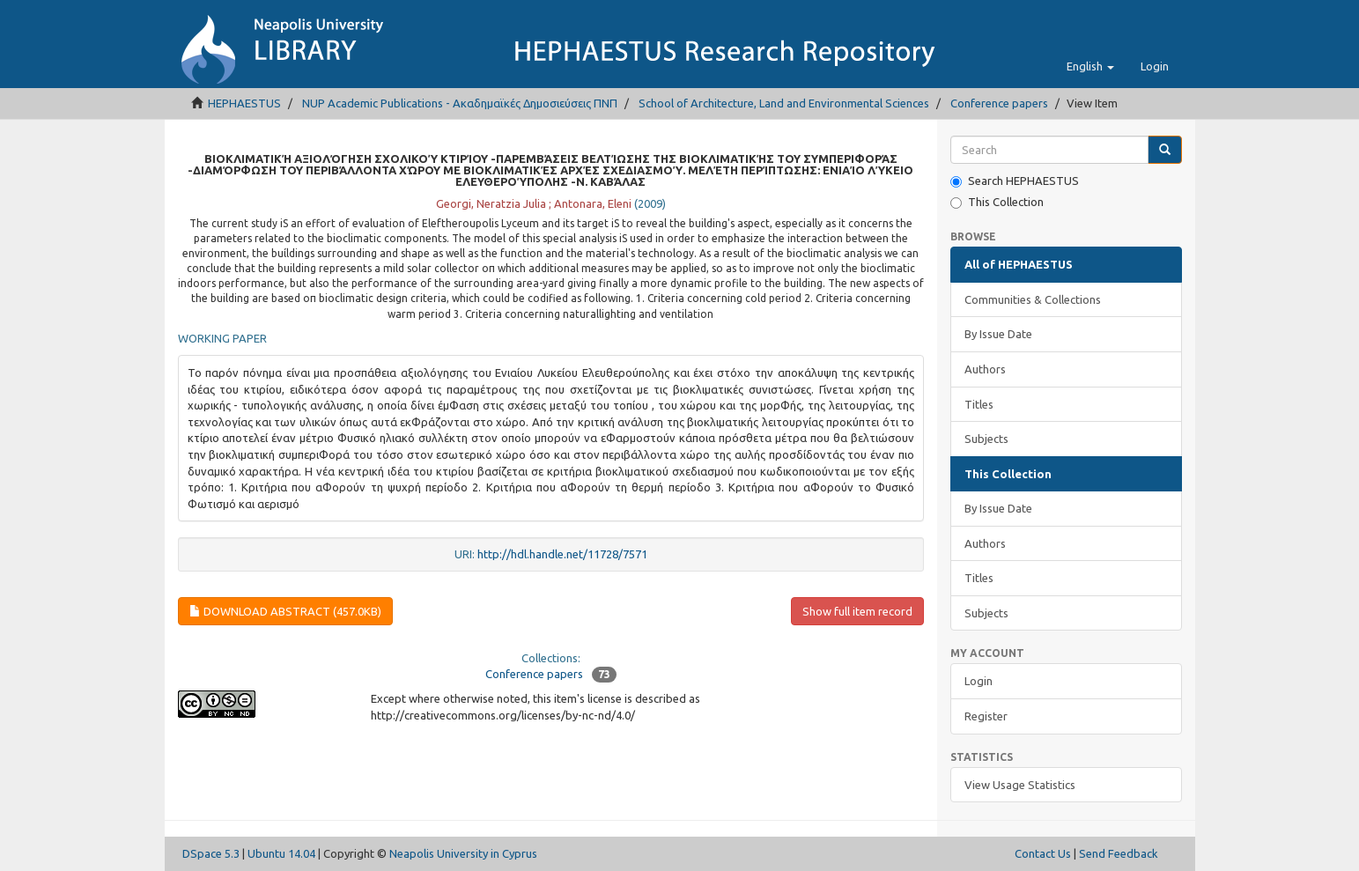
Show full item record (857, 611)
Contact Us (1043, 853)
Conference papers (999, 103)
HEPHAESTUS (244, 103)
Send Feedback (1118, 853)
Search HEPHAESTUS (1014, 181)
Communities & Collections (1032, 299)
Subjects (986, 438)
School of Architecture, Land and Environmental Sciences (784, 103)
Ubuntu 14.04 (281, 853)
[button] (1090, 66)
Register (986, 716)
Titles (978, 404)
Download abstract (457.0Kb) (285, 611)
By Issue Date (998, 334)
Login (978, 681)
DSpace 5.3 (211, 853)
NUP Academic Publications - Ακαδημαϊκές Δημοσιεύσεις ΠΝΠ (459, 103)
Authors (985, 369)
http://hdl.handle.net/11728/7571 (562, 554)
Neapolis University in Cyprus (463, 853)
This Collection (997, 202)
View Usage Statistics (1019, 785)
